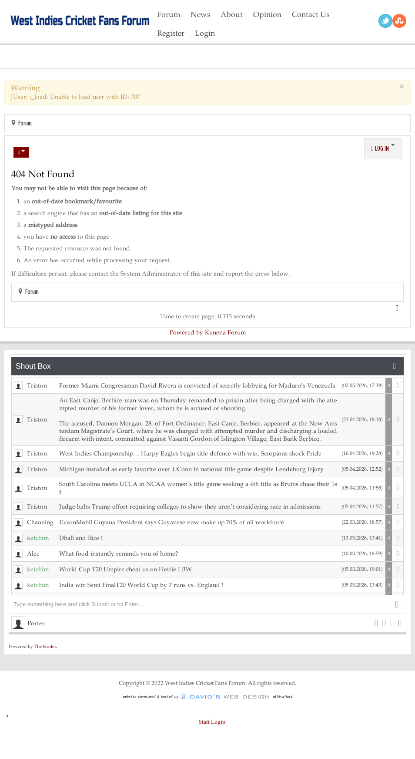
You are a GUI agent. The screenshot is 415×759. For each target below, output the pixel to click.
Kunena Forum (225, 332)
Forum (25, 123)
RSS (399, 21)
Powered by (186, 332)
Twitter (385, 21)
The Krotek (45, 646)
